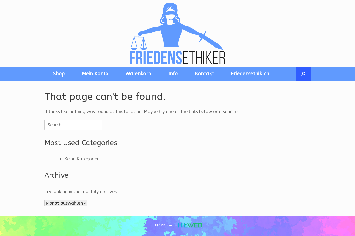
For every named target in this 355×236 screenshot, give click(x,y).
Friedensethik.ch (250, 74)
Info (173, 74)
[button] (303, 74)
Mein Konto (95, 74)
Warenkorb (138, 74)
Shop (59, 74)
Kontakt (204, 74)
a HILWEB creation (177, 226)
